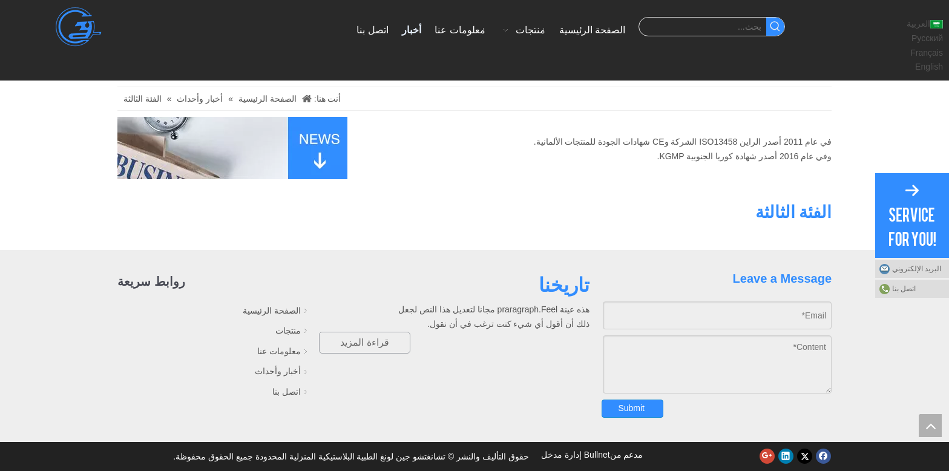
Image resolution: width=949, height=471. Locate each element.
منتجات (288, 330)
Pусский (927, 38)
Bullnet (597, 454)
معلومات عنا (279, 351)
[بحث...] (702, 27)
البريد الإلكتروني (916, 269)
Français (926, 53)
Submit (631, 408)
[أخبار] (232, 148)
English (929, 66)
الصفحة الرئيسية (272, 310)
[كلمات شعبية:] (775, 27)
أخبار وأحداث (278, 371)
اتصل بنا (286, 392)
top (930, 425)
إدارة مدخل (561, 454)
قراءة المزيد (364, 342)
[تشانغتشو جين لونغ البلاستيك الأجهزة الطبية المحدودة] (79, 26)
